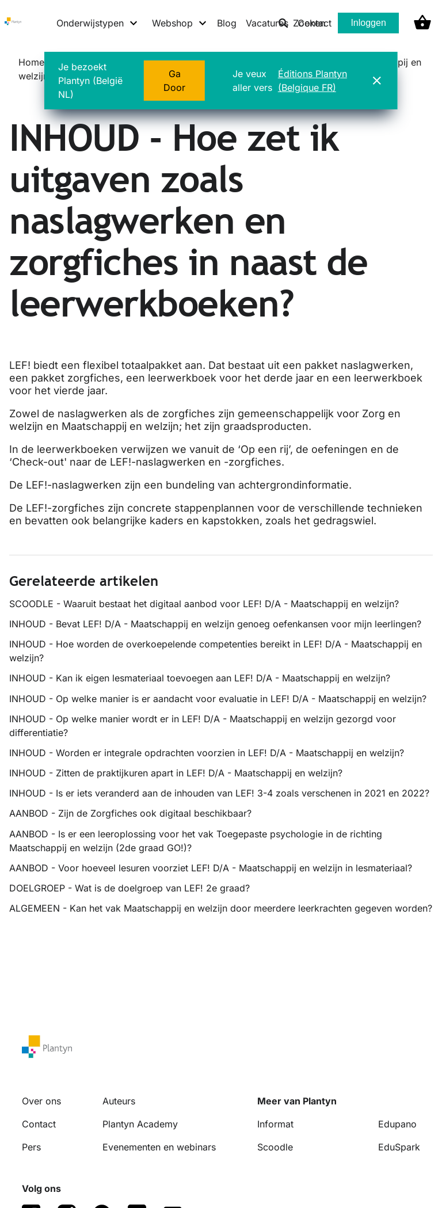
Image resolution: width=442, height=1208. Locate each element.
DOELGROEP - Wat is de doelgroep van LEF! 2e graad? (129, 888)
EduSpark (399, 1147)
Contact (39, 1124)
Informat (275, 1124)
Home (31, 62)
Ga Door (174, 80)
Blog (227, 23)
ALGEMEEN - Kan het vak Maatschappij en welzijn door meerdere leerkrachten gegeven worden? (220, 908)
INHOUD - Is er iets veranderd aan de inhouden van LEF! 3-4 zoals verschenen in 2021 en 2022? (219, 793)
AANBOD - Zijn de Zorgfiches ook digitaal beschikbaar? (130, 813)
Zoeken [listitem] (301, 23)
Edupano (397, 1124)
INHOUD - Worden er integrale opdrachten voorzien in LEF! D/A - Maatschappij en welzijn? (206, 753)
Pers (31, 1147)
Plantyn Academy (140, 1124)
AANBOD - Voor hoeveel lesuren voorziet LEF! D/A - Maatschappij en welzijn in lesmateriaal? (210, 868)
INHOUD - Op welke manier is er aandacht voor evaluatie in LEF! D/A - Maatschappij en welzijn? (217, 698)
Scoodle (275, 1147)
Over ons (41, 1101)
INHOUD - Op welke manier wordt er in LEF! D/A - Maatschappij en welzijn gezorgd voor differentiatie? (202, 725)
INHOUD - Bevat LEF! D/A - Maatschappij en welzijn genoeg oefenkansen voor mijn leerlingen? (215, 624)
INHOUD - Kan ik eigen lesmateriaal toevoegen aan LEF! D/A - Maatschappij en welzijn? (199, 678)
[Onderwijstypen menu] (97, 23)
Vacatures (267, 23)
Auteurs (118, 1101)
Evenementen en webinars (159, 1147)
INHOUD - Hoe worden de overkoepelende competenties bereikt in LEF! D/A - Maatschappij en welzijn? (215, 651)
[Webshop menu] (180, 23)
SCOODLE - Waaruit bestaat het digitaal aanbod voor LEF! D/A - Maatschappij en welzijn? (204, 603)
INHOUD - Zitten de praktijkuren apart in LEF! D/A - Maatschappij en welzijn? (175, 773)
